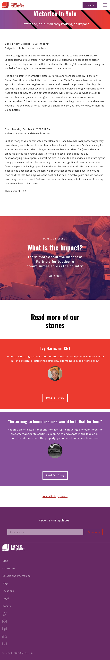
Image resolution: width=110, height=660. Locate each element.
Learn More (55, 275)
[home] (12, 4)
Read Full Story (55, 397)
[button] (105, 5)
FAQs (5, 583)
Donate (90, 5)
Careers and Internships (16, 575)
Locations (8, 590)
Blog (5, 560)
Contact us (8, 568)
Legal (5, 598)
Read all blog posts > (55, 496)
